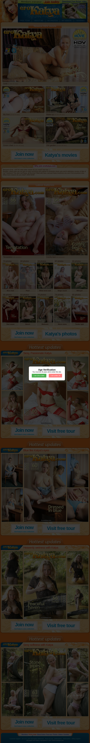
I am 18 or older (39, 375)
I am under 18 (55, 375)
